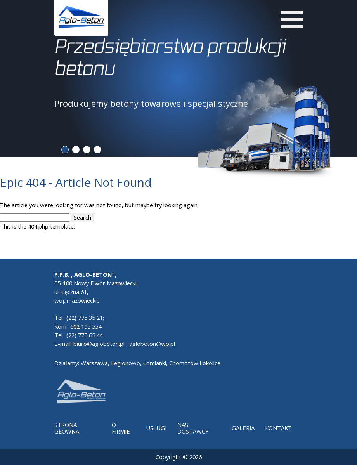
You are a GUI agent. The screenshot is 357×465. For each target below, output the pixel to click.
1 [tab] (65, 149)
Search (82, 217)
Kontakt (278, 428)
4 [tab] (97, 149)
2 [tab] (76, 149)
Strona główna (66, 428)
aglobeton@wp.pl (152, 343)
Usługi (156, 428)
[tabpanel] (178, 72)
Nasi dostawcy (193, 428)
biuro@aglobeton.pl (99, 343)
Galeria (243, 428)
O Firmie (121, 428)
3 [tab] (86, 149)
